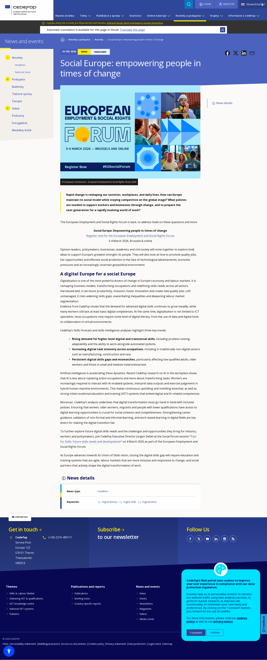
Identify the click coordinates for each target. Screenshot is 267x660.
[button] (227, 53)
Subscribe (109, 529)
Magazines (145, 608)
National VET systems (21, 608)
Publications (81, 593)
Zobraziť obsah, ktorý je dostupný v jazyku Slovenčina (135, 22)
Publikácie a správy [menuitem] (108, 15)
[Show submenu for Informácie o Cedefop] (258, 15)
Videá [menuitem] (15, 108)
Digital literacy (109, 501)
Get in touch (23, 529)
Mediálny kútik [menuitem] (21, 130)
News (142, 593)
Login (207, 4)
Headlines (103, 491)
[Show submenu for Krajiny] (221, 15)
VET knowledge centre (21, 603)
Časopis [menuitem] (17, 101)
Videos (143, 614)
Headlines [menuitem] (20, 65)
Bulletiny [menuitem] (18, 87)
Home (62, 39)
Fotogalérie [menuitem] (19, 123)
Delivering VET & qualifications (26, 598)
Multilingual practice (49, 643)
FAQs (6, 643)
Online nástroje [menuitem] (156, 15)
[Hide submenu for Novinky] (7, 57)
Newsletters (146, 603)
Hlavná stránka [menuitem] (64, 15)
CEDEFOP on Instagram (224, 538)
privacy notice (223, 621)
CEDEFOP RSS (233, 538)
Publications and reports (88, 586)
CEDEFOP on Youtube (207, 538)
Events (143, 598)
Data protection (137, 643)
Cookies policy (96, 643)
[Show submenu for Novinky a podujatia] (203, 15)
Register (228, 4)
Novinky (99, 39)
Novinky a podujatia (79, 39)
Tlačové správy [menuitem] (22, 94)
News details (224, 103)
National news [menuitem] (23, 72)
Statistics (14, 614)
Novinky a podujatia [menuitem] (188, 15)
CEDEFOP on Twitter (198, 538)
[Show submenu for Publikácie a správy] (122, 15)
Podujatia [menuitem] (18, 79)
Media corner (146, 619)
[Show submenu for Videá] (7, 108)
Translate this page (132, 30)
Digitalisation (149, 501)
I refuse (215, 632)
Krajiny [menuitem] (214, 15)
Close (222, 29)
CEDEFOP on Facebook (190, 538)
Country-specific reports (87, 603)
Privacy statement (116, 643)
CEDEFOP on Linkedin (216, 538)
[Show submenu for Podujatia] (7, 79)
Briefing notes (82, 598)
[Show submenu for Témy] (89, 15)
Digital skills (129, 501)
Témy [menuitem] (83, 15)
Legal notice (154, 643)
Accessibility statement (23, 643)
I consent (196, 633)
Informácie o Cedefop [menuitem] (242, 15)
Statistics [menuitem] (135, 15)
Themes (11, 586)
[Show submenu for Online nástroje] (169, 15)
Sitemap (167, 643)
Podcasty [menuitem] (18, 116)
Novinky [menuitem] (17, 58)
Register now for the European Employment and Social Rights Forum (130, 236)
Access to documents (74, 643)
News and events (148, 586)
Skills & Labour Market (21, 593)
